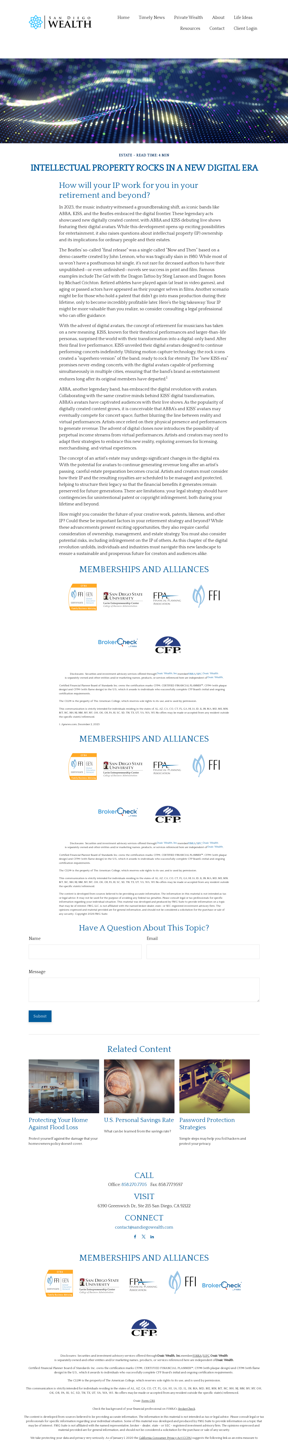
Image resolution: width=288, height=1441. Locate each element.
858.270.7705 (134, 1163)
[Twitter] (143, 1214)
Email (152, 916)
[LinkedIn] (152, 1214)
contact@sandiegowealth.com (144, 1205)
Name (35, 916)
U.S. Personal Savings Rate (139, 1098)
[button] (123, 9)
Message (37, 950)
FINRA (191, 652)
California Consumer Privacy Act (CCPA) (165, 1416)
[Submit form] (40, 994)
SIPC (199, 652)
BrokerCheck (186, 1387)
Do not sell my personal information (158, 1420)
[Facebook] (135, 1214)
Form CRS (148, 1379)
